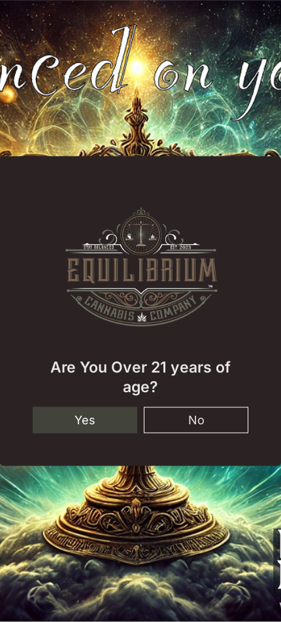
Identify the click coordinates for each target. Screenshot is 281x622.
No (196, 419)
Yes (84, 419)
